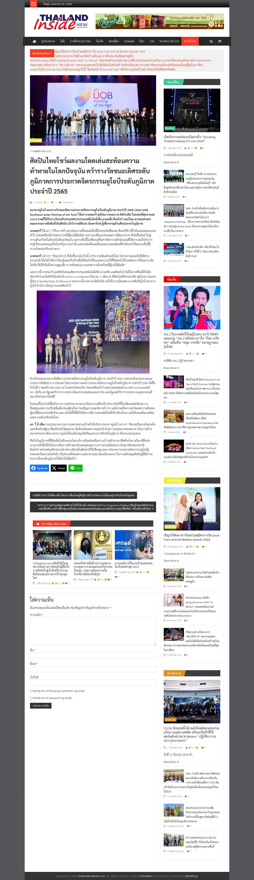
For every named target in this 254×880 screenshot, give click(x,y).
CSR (152, 41)
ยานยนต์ (129, 41)
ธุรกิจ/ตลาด (48, 41)
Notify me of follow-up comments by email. (59, 691)
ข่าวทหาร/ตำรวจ (169, 41)
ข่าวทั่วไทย (190, 41)
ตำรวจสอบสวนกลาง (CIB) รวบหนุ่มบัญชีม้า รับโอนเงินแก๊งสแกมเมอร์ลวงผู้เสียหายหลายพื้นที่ (202, 842)
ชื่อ (32, 650)
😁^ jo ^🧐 (59, 583)
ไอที (62, 41)
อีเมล (34, 663)
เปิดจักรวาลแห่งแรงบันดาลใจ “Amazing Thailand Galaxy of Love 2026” (189, 139)
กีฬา (141, 41)
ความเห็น (36, 615)
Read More (171, 162)
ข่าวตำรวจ (170, 719)
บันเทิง (99, 41)
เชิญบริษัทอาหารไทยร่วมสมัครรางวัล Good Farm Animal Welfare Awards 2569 (99, 51)
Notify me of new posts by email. (52, 698)
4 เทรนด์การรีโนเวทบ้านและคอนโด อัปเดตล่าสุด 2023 (133, 565)
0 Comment (66, 202)
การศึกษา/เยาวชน (80, 41)
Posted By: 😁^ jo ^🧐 (43, 202)
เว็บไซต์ (34, 677)
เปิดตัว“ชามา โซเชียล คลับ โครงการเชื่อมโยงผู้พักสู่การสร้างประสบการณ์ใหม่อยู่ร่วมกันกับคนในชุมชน (84, 495)
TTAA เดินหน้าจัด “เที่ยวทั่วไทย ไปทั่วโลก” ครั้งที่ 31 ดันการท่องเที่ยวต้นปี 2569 (202, 251)
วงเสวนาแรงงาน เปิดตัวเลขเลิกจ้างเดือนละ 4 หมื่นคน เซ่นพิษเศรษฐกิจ (93, 56)
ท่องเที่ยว (114, 41)
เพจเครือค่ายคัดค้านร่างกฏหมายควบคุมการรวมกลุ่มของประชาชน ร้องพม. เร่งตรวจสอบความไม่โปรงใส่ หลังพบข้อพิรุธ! (93, 568)
